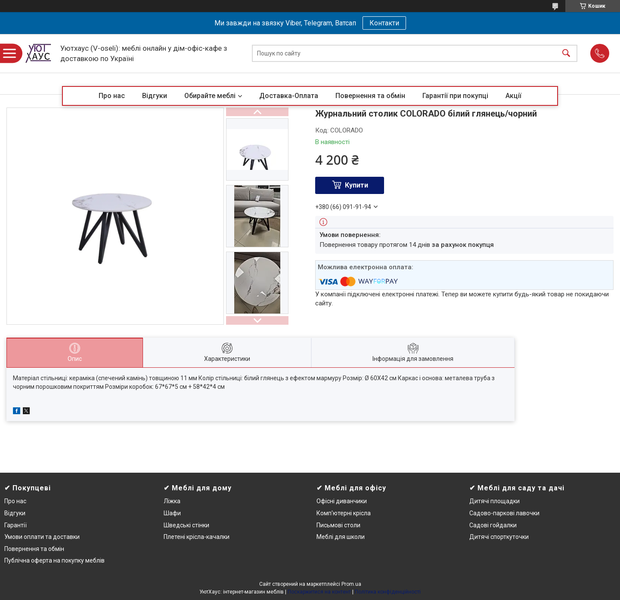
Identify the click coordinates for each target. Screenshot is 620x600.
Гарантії (15, 525)
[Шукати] (566, 54)
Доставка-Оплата (288, 96)
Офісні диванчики (341, 501)
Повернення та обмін (370, 96)
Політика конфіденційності (388, 592)
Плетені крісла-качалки (196, 536)
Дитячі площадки (494, 501)
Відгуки (154, 96)
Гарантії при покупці (455, 96)
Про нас (112, 96)
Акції (513, 96)
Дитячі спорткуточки (499, 536)
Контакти (384, 23)
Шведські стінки (186, 525)
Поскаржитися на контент (319, 592)
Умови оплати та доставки (42, 536)
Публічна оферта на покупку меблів (54, 560)
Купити (356, 185)
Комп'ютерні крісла (343, 513)
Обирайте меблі (210, 96)
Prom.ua (351, 584)
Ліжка (172, 501)
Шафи (172, 513)
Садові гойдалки (493, 525)
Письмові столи (338, 525)
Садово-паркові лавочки (504, 513)
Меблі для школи (340, 536)
